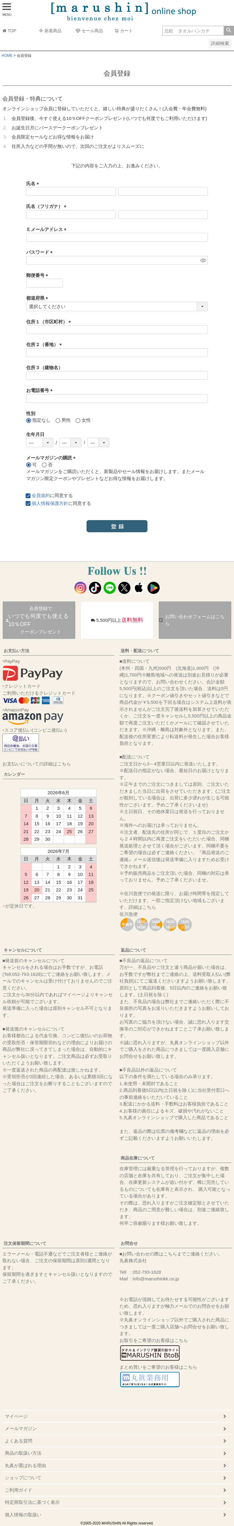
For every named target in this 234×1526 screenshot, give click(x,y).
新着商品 (50, 30)
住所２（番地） (45, 344)
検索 (229, 30)
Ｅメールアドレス (47, 229)
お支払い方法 (16, 650)
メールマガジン (21, 1428)
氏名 (33, 183)
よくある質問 (18, 1440)
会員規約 (41, 495)
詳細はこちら (142, 907)
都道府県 (38, 298)
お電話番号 (40, 390)
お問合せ (129, 1243)
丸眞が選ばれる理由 (25, 1465)
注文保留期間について (25, 1243)
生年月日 (35, 434)
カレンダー (14, 774)
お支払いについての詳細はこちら (36, 763)
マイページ (16, 1416)
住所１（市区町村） (49, 321)
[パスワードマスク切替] (203, 260)
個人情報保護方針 (50, 503)
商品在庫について (138, 1158)
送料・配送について (140, 650)
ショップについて (23, 1477)
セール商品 (89, 30)
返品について (133, 950)
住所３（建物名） (44, 367)
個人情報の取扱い (23, 1514)
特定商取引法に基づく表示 (32, 1502)
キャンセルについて (23, 950)
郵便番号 (38, 275)
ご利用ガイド (18, 1490)
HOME (7, 55)
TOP (9, 30)
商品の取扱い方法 (23, 1453)
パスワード (40, 252)
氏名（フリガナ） (47, 206)
